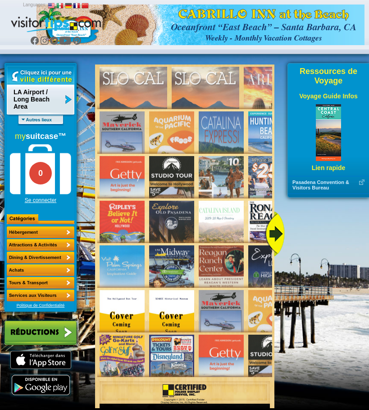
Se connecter (41, 200)
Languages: (34, 4)
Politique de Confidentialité (41, 305)
